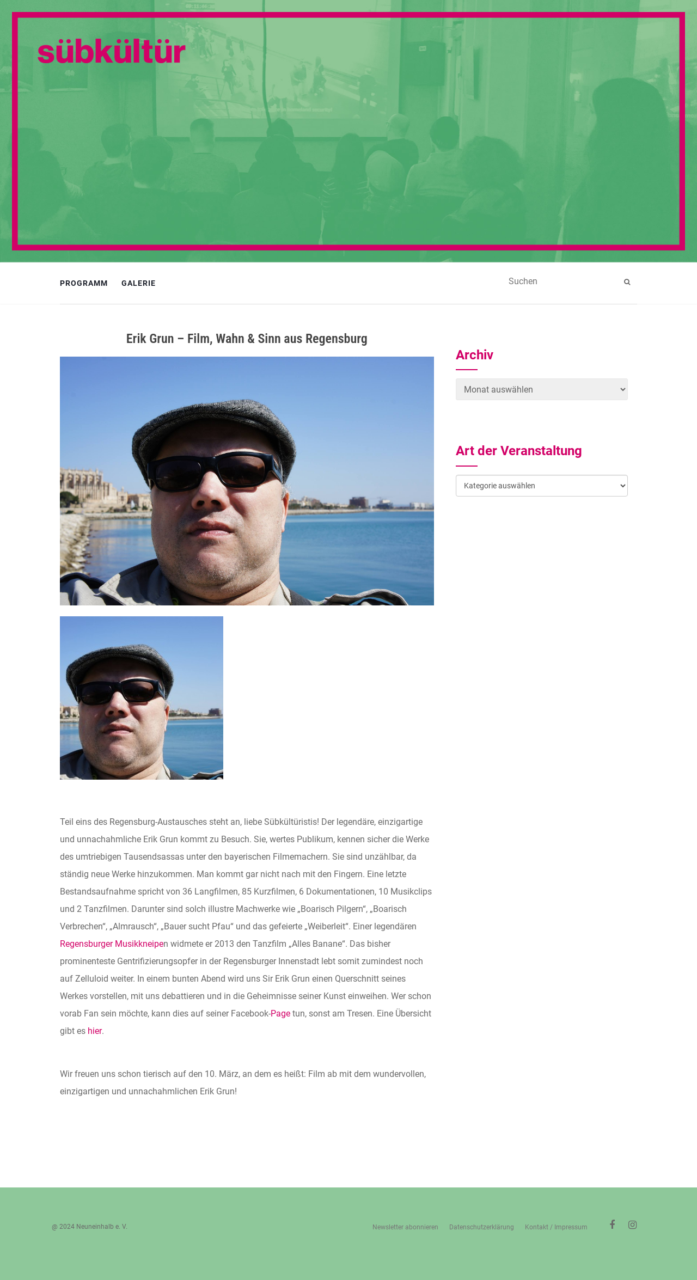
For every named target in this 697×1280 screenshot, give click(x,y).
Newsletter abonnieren (405, 1227)
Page (280, 1013)
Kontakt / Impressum (556, 1227)
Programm (84, 283)
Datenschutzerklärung (481, 1227)
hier (95, 1031)
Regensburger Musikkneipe (111, 944)
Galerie (138, 283)
